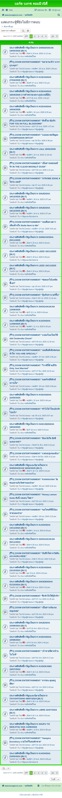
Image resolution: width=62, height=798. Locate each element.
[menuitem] (9, 10)
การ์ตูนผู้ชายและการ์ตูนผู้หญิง (31, 72)
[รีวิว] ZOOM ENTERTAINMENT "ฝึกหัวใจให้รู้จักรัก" (34, 596)
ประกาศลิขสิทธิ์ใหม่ (28, 56)
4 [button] (42, 36)
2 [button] (34, 36)
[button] (26, 36)
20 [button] (52, 36)
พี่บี (23, 53)
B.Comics (26, 69)
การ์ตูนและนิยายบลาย (29, 216)
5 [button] (45, 36)
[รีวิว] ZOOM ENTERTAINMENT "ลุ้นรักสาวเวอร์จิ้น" (34, 295)
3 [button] (38, 36)
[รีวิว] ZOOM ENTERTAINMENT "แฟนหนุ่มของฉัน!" (34, 453)
